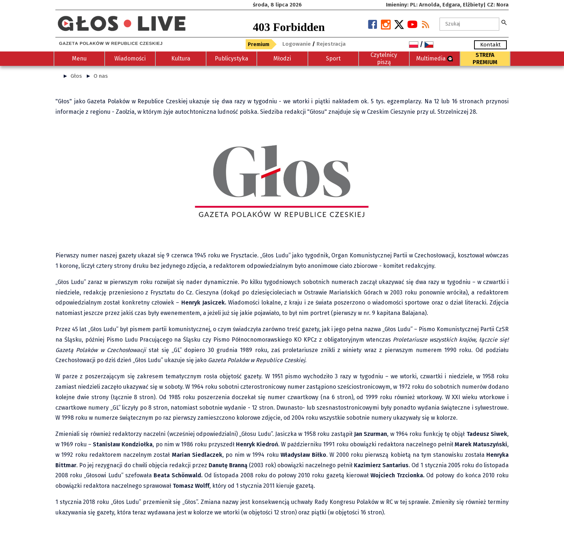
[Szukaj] (469, 24)
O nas (101, 76)
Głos (76, 76)
